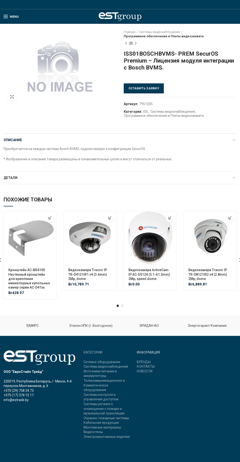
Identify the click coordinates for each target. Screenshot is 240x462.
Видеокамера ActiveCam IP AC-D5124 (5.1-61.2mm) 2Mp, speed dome (149, 274)
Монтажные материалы (102, 427)
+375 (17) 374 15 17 (19, 395)
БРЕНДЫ (144, 362)
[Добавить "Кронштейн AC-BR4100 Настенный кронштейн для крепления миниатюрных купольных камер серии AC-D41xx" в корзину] (50, 218)
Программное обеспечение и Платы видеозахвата (164, 36)
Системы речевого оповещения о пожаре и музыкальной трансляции (104, 408)
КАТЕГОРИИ (93, 352)
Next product (135, 43)
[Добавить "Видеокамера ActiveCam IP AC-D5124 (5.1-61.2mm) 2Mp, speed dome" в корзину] (170, 218)
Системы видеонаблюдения (159, 32)
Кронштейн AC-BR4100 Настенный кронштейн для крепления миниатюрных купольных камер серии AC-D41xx (29, 278)
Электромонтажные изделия (107, 437)
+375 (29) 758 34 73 (19, 390)
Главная (129, 32)
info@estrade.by (16, 400)
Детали (10, 178)
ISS (145, 111)
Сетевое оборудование (102, 362)
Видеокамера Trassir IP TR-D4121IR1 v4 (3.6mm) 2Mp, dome (87, 274)
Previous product (126, 43)
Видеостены (93, 432)
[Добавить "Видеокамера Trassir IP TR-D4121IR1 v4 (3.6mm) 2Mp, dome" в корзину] (110, 218)
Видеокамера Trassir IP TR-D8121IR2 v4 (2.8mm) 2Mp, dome (207, 274)
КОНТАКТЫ (146, 366)
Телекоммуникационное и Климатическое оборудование (104, 385)
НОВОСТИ (144, 371)
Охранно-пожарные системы (106, 418)
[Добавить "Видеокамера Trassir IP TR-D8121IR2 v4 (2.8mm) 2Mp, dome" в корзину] (230, 218)
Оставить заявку (143, 88)
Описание (13, 140)
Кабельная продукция (101, 422)
